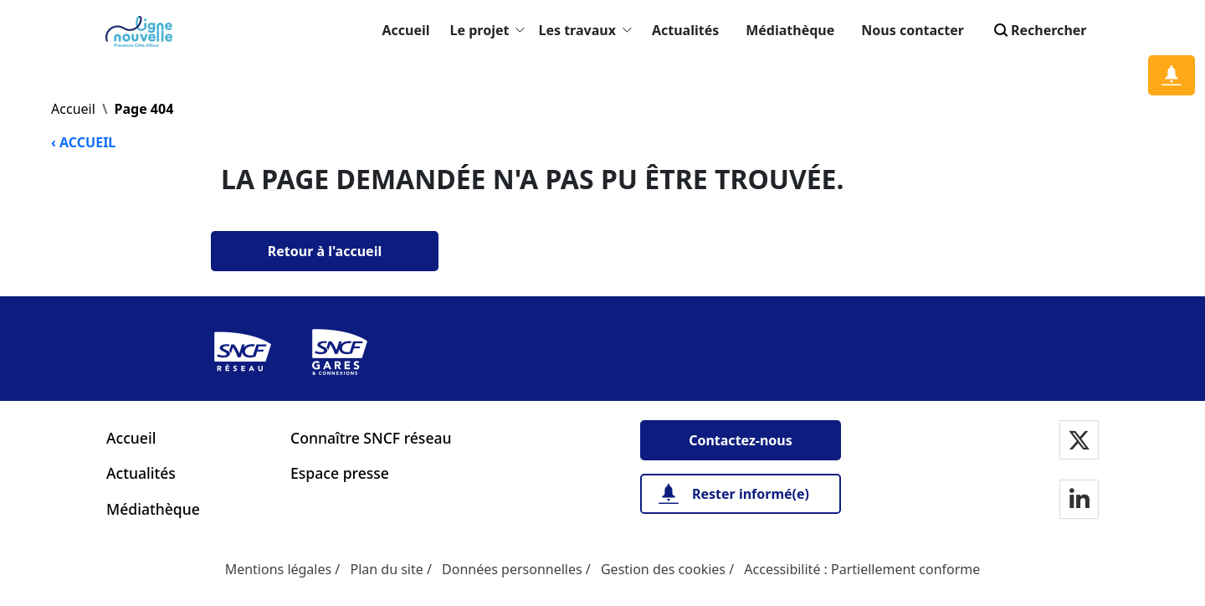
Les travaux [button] (584, 30)
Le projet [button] (488, 30)
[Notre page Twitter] (1079, 441)
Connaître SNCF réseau (371, 438)
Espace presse (339, 473)
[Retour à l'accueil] (324, 251)
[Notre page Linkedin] (1079, 501)
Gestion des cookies (663, 569)
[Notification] (1171, 75)
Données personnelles (512, 569)
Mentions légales (278, 569)
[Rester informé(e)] (740, 494)
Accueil (406, 30)
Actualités (685, 30)
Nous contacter (912, 30)
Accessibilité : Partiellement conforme (862, 569)
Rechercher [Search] (1038, 30)
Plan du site (386, 569)
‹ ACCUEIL (83, 142)
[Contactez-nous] (740, 440)
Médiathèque (790, 30)
